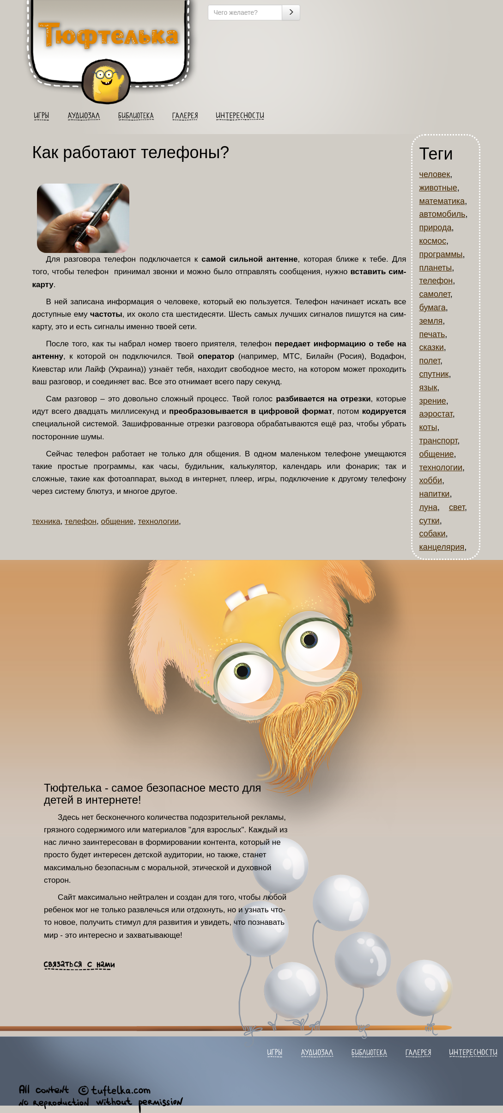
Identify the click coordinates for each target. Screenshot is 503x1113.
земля (431, 321)
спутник (434, 374)
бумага (432, 307)
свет (457, 507)
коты (428, 427)
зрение (432, 401)
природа (435, 227)
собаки (432, 533)
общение (117, 521)
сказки (431, 347)
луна (428, 507)
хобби (430, 480)
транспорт (438, 440)
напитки (434, 493)
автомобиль (442, 214)
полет (430, 360)
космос (432, 241)
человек (434, 174)
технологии (158, 521)
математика (442, 201)
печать (432, 334)
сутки (429, 520)
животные (438, 187)
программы (441, 254)
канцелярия (442, 547)
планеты (435, 267)
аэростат (436, 413)
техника (46, 521)
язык (428, 387)
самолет (434, 294)
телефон (81, 521)
